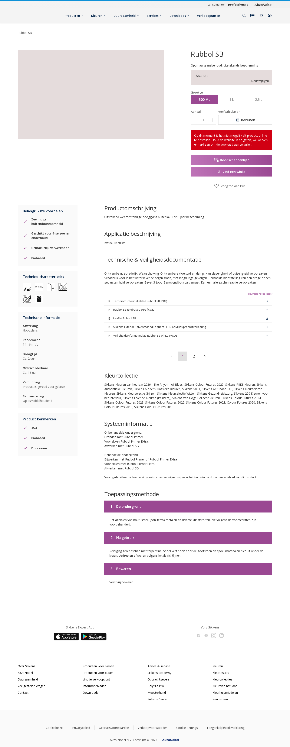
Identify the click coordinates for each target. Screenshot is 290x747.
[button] (269, 15)
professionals (238, 4)
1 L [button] (231, 99)
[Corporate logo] (263, 4)
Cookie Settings (187, 728)
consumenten (216, 4)
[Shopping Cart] (261, 15)
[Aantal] (203, 120)
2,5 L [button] (258, 99)
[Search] (244, 15)
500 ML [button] (204, 99)
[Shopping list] (252, 15)
